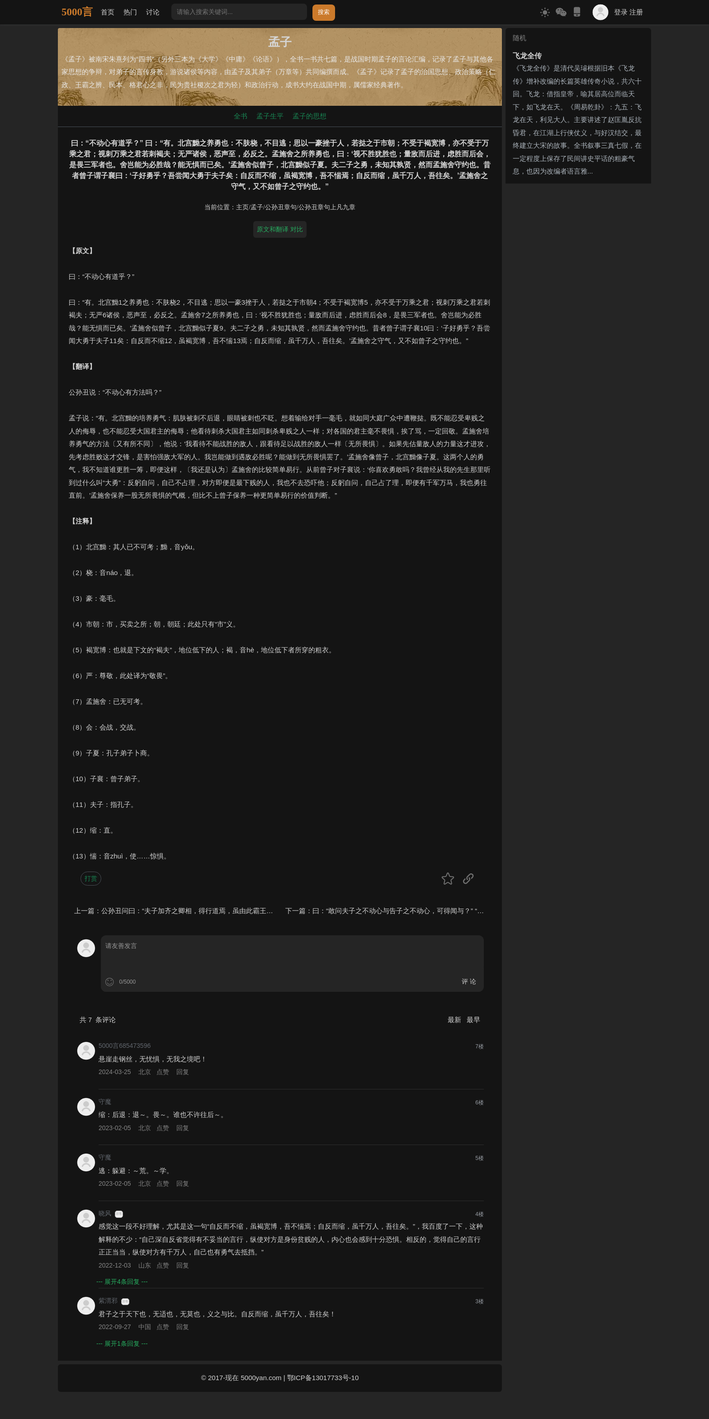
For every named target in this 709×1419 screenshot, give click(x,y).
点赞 (162, 1071)
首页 (107, 12)
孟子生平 (270, 116)
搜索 (324, 12)
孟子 (257, 207)
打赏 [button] (91, 878)
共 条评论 (98, 1019)
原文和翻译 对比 (280, 229)
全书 (240, 116)
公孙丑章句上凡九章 (326, 207)
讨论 (153, 12)
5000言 (77, 12)
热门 (130, 12)
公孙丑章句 (281, 207)
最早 (473, 1019)
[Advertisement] (578, 243)
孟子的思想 (309, 116)
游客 (119, 1214)
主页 (242, 207)
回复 (182, 1071)
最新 (455, 1019)
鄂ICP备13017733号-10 (323, 1377)
